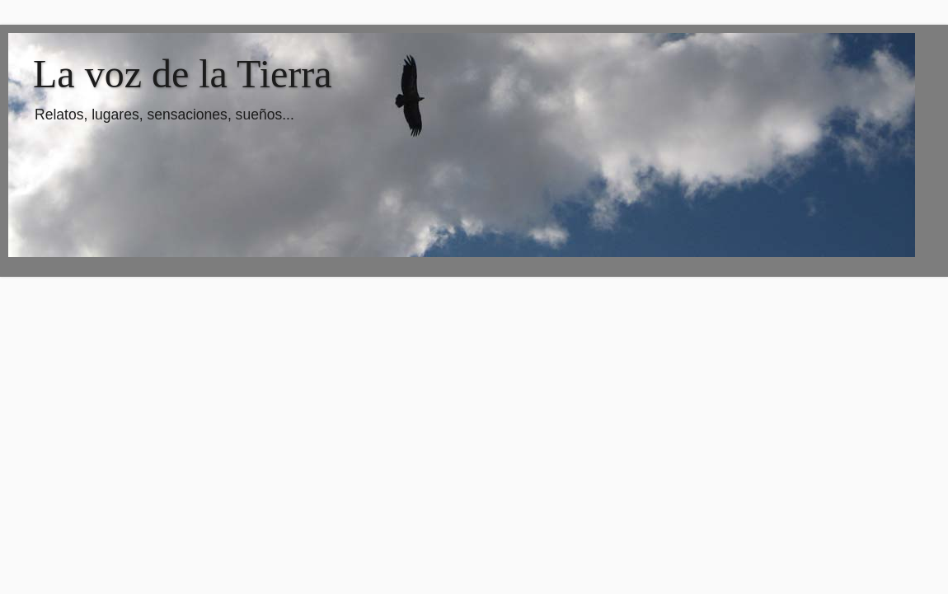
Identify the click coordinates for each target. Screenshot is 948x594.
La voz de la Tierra (182, 74)
